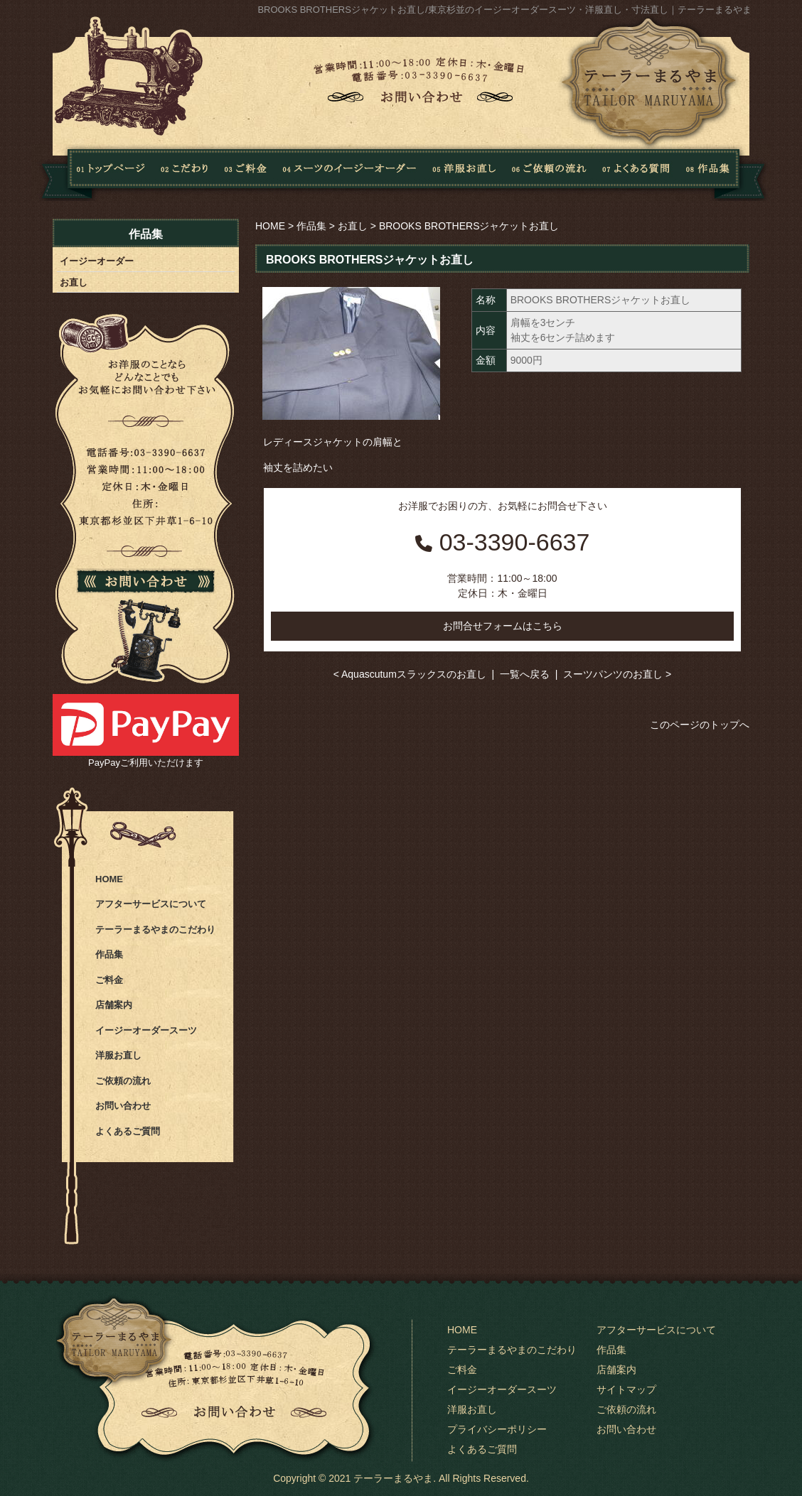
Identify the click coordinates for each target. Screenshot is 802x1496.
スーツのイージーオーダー (349, 172)
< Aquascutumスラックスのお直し (409, 674)
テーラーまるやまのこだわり (155, 929)
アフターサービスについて (150, 904)
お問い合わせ (123, 1105)
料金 (246, 172)
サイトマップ (626, 1389)
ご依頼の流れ (549, 172)
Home (92, 172)
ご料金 (109, 980)
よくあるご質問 (127, 1131)
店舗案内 (113, 1004)
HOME (270, 226)
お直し (353, 226)
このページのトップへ (699, 724)
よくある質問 (633, 172)
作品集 (722, 172)
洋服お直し (464, 172)
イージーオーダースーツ (146, 1030)
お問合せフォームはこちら (502, 626)
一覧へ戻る (525, 674)
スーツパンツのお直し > (617, 674)
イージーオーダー (97, 261)
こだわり (185, 172)
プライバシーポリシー (497, 1429)
